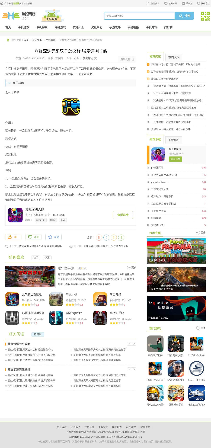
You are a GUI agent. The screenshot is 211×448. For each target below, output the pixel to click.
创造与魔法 (175, 149)
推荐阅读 (155, 56)
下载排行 (174, 140)
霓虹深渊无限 (34, 209)
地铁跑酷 (156, 218)
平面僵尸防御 (158, 211)
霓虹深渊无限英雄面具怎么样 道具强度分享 (97, 355)
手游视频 (133, 27)
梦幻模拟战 (157, 225)
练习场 (37, 334)
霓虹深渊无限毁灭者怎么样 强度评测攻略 (30, 349)
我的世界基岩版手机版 (163, 203)
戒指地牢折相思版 (33, 312)
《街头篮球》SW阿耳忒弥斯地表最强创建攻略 (176, 100)
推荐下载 (155, 139)
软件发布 (145, 427)
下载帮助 (103, 427)
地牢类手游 (66, 268)
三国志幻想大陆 (159, 189)
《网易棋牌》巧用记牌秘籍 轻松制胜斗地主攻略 (177, 115)
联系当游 (75, 427)
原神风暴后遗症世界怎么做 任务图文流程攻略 (105, 246)
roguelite (40, 220)
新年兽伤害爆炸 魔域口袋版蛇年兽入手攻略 (175, 71)
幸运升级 (115, 294)
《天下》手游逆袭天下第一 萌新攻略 (171, 93)
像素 (62, 220)
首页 (8, 27)
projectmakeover (159, 182)
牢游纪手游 (117, 312)
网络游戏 (60, 27)
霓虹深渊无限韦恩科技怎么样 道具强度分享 (31, 355)
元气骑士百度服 (32, 294)
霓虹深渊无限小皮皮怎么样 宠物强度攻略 (30, 360)
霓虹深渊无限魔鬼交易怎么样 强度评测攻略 (97, 360)
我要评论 (88, 58)
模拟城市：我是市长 (162, 196)
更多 (133, 267)
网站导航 (205, 3)
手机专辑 (151, 27)
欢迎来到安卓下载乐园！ (19, 3)
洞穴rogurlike (74, 312)
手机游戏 (23, 27)
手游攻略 (115, 27)
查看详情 (123, 214)
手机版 (189, 3)
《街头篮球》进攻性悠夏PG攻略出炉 (171, 122)
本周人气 (174, 57)
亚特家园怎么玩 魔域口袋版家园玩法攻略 (173, 107)
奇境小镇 (71, 294)
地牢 (52, 220)
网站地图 (117, 427)
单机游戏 (41, 27)
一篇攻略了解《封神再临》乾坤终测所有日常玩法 (178, 86)
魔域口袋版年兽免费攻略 (164, 79)
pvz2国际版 (157, 167)
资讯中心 (96, 27)
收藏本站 (173, 3)
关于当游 (61, 427)
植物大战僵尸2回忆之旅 (164, 175)
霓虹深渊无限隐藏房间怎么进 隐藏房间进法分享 (99, 349)
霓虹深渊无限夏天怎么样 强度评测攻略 (40, 246)
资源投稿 (155, 3)
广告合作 (89, 427)
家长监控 (131, 427)
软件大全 (78, 27)
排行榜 (168, 27)
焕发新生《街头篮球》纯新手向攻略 (171, 129)
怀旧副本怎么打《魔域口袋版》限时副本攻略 (175, 64)
